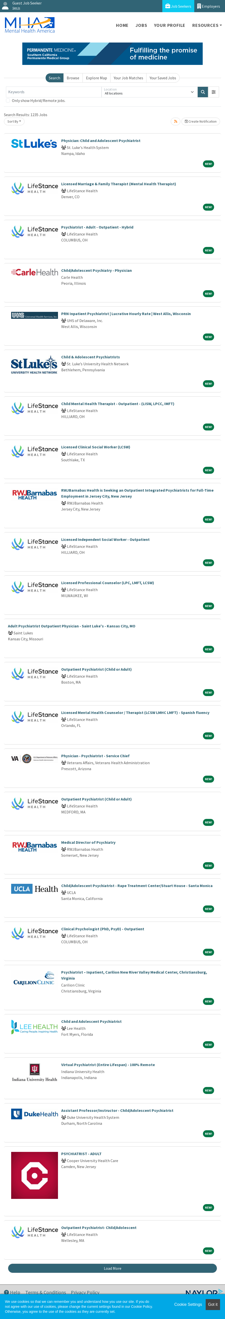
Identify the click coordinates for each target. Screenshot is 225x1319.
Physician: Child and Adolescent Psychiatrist (101, 140)
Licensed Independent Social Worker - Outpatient (105, 539)
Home (122, 25)
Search (54, 77)
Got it (213, 1304)
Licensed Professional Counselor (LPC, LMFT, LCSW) (107, 582)
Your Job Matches (128, 77)
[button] (213, 92)
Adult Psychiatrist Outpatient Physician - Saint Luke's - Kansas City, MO (71, 625)
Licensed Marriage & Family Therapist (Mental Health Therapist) (118, 183)
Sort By (12, 121)
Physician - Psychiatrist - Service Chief (95, 755)
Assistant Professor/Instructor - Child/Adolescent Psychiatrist (117, 1110)
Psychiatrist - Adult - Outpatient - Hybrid (97, 227)
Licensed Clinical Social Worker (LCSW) (95, 446)
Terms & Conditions (45, 1292)
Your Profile (170, 25)
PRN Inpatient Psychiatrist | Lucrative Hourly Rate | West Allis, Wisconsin (126, 313)
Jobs (141, 25)
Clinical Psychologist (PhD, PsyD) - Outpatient (102, 928)
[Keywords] (54, 92)
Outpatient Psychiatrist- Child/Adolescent (99, 1227)
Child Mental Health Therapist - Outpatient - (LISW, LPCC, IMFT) (117, 403)
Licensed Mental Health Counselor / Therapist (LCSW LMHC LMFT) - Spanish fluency (135, 712)
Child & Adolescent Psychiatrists (90, 356)
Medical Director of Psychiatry (88, 842)
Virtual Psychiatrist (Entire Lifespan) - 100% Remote (108, 1064)
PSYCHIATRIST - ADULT (81, 1153)
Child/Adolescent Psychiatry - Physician (96, 270)
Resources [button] (205, 25)
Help (12, 1292)
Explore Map (96, 77)
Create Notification (201, 121)
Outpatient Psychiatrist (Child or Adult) (96, 669)
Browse (73, 77)
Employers (208, 6)
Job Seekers (178, 6)
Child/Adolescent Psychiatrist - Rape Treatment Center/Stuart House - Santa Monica (137, 885)
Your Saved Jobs (163, 77)
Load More (112, 1268)
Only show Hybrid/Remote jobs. (38, 100)
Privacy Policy (85, 1292)
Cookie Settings (188, 1304)
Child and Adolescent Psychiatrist (91, 1021)
